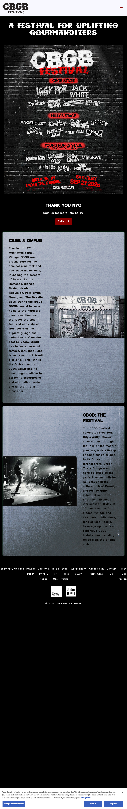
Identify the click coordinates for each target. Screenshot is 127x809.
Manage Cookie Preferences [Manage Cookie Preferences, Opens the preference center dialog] (14, 806)
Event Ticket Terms (65, 574)
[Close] (122, 794)
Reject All (113, 806)
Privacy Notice (86, 800)
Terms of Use (55, 574)
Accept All (93, 806)
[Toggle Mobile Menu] (121, 8)
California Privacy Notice (44, 574)
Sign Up (63, 221)
